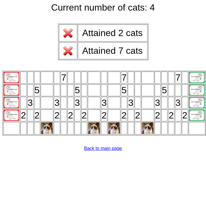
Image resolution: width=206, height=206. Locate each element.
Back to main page (103, 148)
